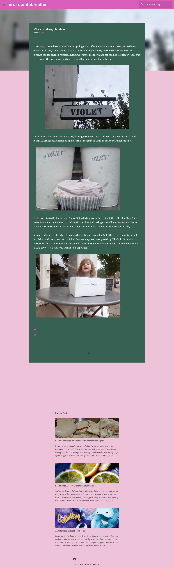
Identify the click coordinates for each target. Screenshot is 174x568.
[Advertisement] (87, 385)
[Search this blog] (158, 4)
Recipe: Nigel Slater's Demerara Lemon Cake (74, 486)
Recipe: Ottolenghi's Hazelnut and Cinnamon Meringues (79, 441)
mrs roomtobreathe (26, 4)
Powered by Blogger (87, 558)
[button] (35, 38)
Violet (36, 218)
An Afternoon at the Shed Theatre (70, 531)
